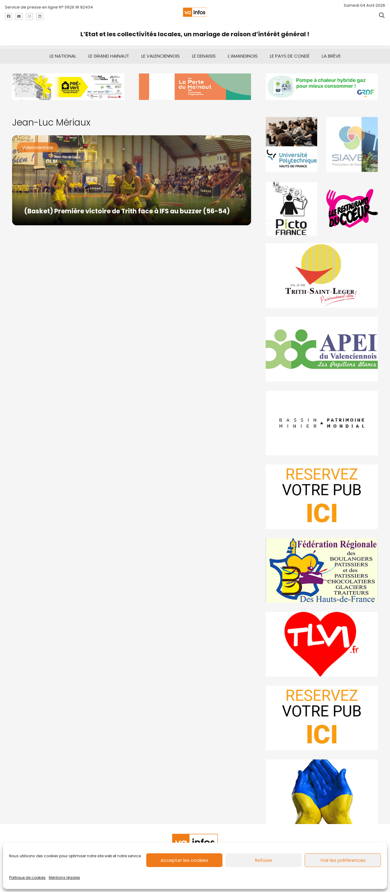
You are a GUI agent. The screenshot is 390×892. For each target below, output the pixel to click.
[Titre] (8, 16)
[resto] (352, 205)
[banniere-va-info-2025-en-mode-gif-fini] (322, 84)
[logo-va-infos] (195, 12)
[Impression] (322, 346)
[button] (382, 15)
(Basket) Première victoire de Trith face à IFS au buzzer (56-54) (127, 208)
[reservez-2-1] (322, 715)
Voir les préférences (343, 860)
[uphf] (291, 141)
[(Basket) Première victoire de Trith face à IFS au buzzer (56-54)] (131, 177)
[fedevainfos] (322, 567)
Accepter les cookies (184, 860)
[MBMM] (68, 84)
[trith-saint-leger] (322, 272)
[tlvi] (322, 641)
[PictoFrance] (291, 205)
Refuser (263, 860)
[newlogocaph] (195, 84)
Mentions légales (64, 877)
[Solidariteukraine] (322, 789)
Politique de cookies (27, 877)
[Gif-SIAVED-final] (352, 141)
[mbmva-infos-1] (322, 420)
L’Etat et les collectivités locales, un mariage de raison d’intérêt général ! (194, 34)
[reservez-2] (322, 494)
